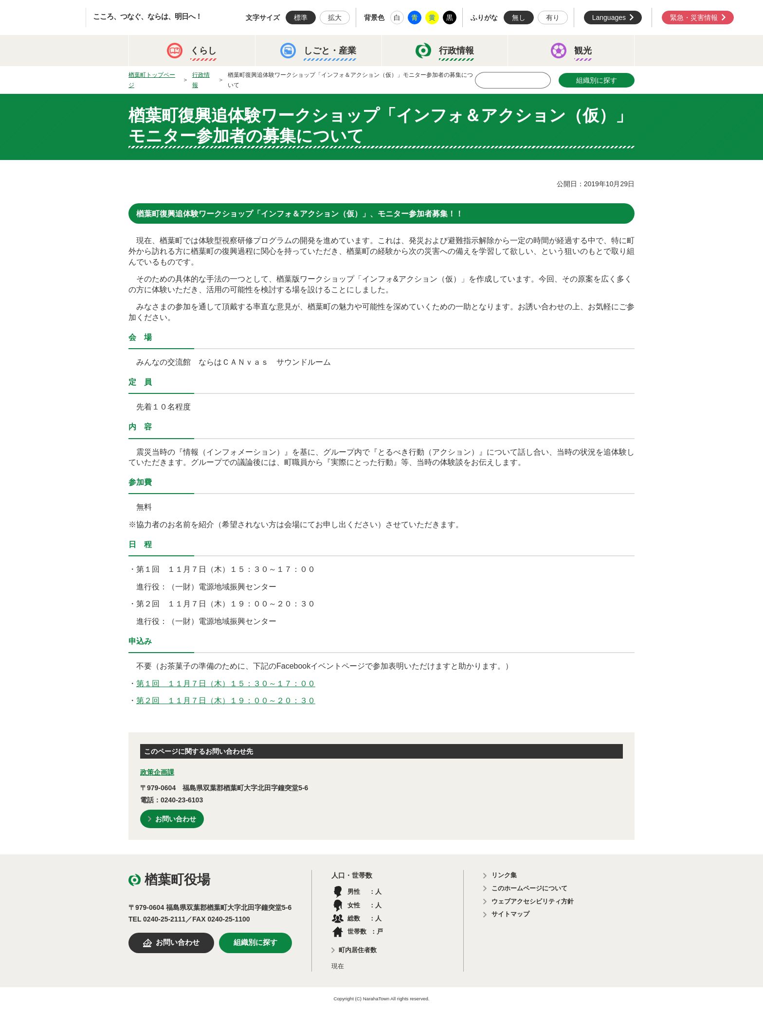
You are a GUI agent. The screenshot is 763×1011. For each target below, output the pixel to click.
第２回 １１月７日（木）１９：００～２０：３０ (225, 700)
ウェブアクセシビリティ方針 (532, 901)
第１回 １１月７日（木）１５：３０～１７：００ (225, 683)
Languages (609, 17)
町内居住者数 (358, 950)
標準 (301, 17)
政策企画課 (157, 772)
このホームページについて (529, 888)
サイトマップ (510, 914)
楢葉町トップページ (151, 80)
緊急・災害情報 (694, 17)
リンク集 (504, 875)
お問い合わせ (175, 819)
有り (553, 17)
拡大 (335, 17)
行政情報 (201, 80)
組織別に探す (596, 80)
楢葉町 (51, 17)
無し (519, 17)
